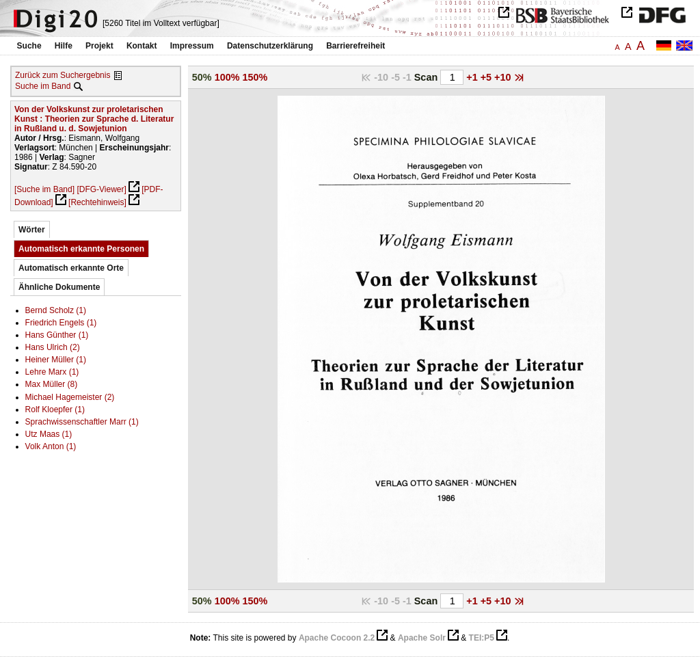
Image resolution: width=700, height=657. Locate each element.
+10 (503, 77)
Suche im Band (42, 86)
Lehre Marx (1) (52, 372)
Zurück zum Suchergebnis (62, 75)
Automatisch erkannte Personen (81, 249)
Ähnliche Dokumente (59, 287)
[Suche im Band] (44, 189)
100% (227, 77)
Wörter (31, 229)
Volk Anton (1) (51, 446)
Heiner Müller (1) (55, 359)
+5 (487, 77)
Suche (29, 46)
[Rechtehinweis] (97, 202)
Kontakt (141, 46)
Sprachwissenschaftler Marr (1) (82, 422)
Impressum (192, 46)
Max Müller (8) (51, 384)
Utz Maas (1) (48, 434)
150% (255, 77)
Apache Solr (422, 638)
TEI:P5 (481, 638)
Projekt (99, 46)
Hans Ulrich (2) (52, 347)
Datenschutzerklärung (270, 46)
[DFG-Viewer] (101, 189)
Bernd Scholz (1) (55, 310)
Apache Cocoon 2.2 (337, 638)
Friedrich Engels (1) (61, 322)
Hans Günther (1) (57, 335)
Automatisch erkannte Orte (71, 268)
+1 (473, 77)
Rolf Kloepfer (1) (55, 409)
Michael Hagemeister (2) (70, 397)
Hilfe (63, 46)
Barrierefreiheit (355, 46)
